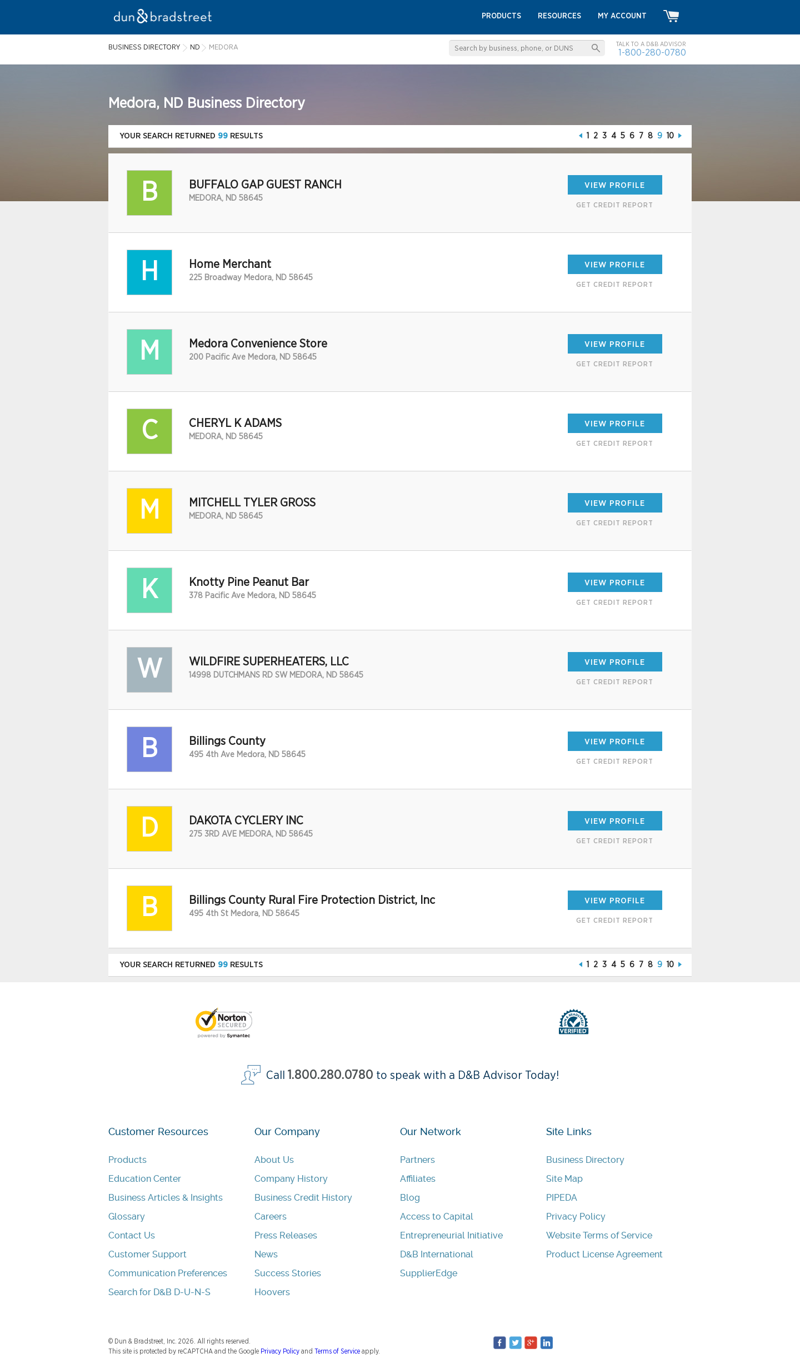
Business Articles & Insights (165, 1197)
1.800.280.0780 (330, 1075)
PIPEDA (561, 1197)
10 (670, 136)
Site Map (564, 1178)
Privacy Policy (576, 1216)
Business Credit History (303, 1197)
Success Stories (287, 1273)
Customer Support (147, 1254)
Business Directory (585, 1160)
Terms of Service (337, 1351)
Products (127, 1160)
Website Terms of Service (599, 1235)
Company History (291, 1178)
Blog (410, 1197)
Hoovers (272, 1292)
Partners (417, 1160)
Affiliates (418, 1178)
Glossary (126, 1216)
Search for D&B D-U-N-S (159, 1292)
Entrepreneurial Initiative (451, 1235)
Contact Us (131, 1235)
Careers (270, 1216)
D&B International (436, 1254)
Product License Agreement (604, 1254)
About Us (274, 1160)
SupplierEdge (428, 1273)
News (266, 1254)
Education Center (144, 1178)
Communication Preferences (167, 1273)
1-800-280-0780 (652, 52)
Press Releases (285, 1235)
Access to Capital (436, 1216)
